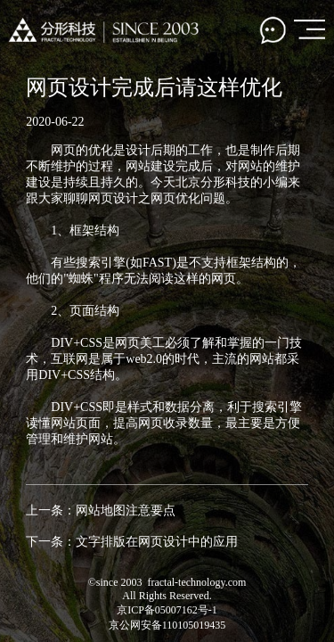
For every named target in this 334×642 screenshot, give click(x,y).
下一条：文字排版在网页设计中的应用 (132, 541)
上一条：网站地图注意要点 (100, 510)
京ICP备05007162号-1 (167, 610)
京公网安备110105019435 (167, 625)
